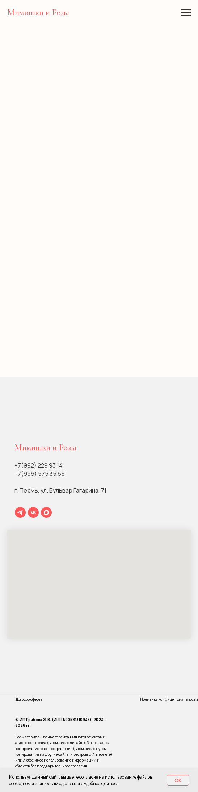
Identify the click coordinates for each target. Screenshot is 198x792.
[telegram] (20, 512)
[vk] (33, 512)
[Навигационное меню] (186, 12)
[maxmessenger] (46, 512)
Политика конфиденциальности (169, 699)
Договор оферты (29, 699)
